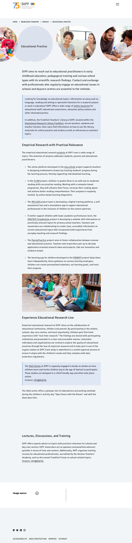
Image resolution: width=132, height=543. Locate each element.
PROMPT (77, 257)
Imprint (52, 539)
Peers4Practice (39, 240)
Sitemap (63, 539)
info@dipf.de (40, 380)
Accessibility (20, 539)
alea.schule (69, 167)
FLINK (37, 181)
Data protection (38, 539)
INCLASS (36, 201)
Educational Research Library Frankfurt (44, 123)
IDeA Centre (35, 366)
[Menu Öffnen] (117, 4)
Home (15, 22)
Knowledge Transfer (30, 22)
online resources (82, 106)
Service (45, 22)
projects (61, 152)
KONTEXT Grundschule (39, 219)
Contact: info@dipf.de (33, 461)
